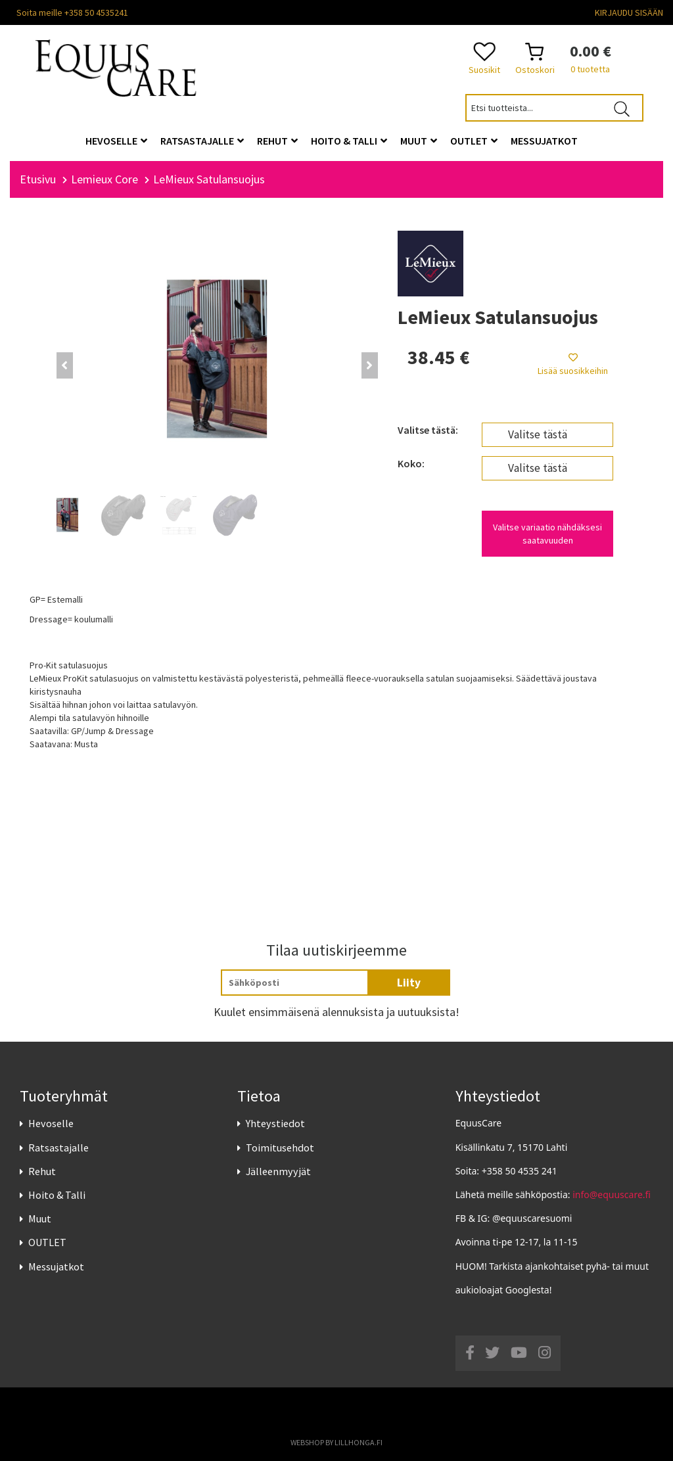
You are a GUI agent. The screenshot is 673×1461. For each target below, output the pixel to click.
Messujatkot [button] (544, 140)
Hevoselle (51, 1123)
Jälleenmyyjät (278, 1171)
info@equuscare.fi (611, 1194)
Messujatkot (56, 1266)
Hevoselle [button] (116, 140)
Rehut (42, 1171)
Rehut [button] (277, 140)
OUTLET (47, 1242)
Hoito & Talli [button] (349, 140)
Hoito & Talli (56, 1194)
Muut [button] (418, 140)
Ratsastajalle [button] (202, 140)
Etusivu (38, 179)
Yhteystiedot (275, 1123)
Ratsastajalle (58, 1147)
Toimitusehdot (280, 1147)
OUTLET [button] (474, 140)
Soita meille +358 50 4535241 (72, 12)
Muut (39, 1218)
